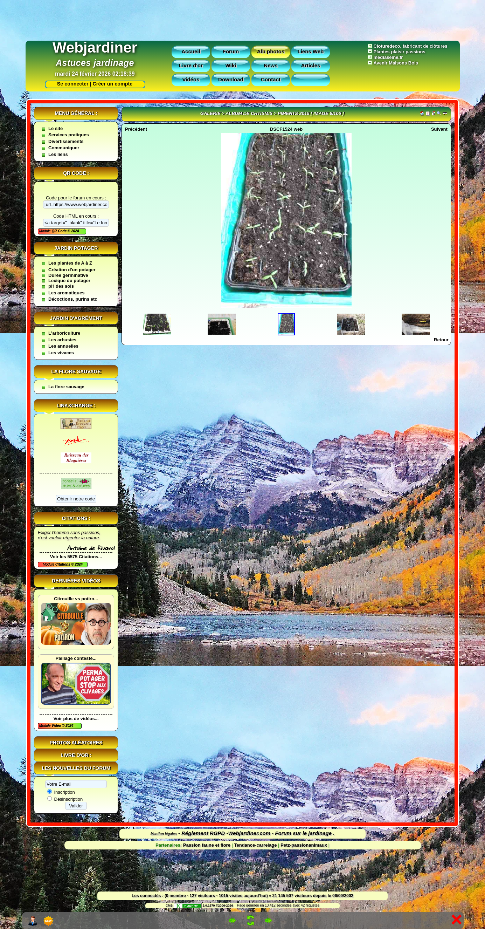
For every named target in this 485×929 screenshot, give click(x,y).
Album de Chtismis (249, 113)
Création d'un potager (72, 269)
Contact (270, 79)
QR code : (76, 173)
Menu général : (76, 113)
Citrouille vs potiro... (76, 598)
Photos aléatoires (76, 742)
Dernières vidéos (76, 580)
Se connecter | (73, 84)
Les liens (58, 154)
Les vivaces (61, 352)
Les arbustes (62, 339)
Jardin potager (76, 248)
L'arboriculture (64, 333)
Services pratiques (68, 134)
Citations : (76, 518)
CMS (169, 905)
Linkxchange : (75, 405)
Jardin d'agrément (76, 318)
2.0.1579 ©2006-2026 (203, 905)
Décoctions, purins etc (72, 299)
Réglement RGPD (203, 833)
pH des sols (61, 286)
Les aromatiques (66, 292)
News (270, 65)
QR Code (59, 231)
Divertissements (65, 141)
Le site (55, 128)
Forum (231, 51)
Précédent (136, 129)
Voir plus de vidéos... (76, 718)
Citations (63, 564)
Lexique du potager (69, 280)
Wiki (231, 65)
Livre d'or (191, 65)
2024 (74, 231)
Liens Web (311, 51)
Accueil (190, 51)
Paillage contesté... (76, 658)
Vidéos (190, 79)
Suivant (439, 129)
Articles (310, 65)
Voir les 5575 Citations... (76, 556)
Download (230, 79)
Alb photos (270, 51)
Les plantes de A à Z (70, 263)
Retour (441, 339)
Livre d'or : (76, 755)
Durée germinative (68, 275)
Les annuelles (63, 346)
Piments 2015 (293, 113)
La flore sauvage (76, 371)
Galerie (210, 113)
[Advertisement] (242, 18)
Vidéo (56, 726)
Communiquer (63, 147)
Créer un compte (113, 84)
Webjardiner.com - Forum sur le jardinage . (281, 833)
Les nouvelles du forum (76, 768)
